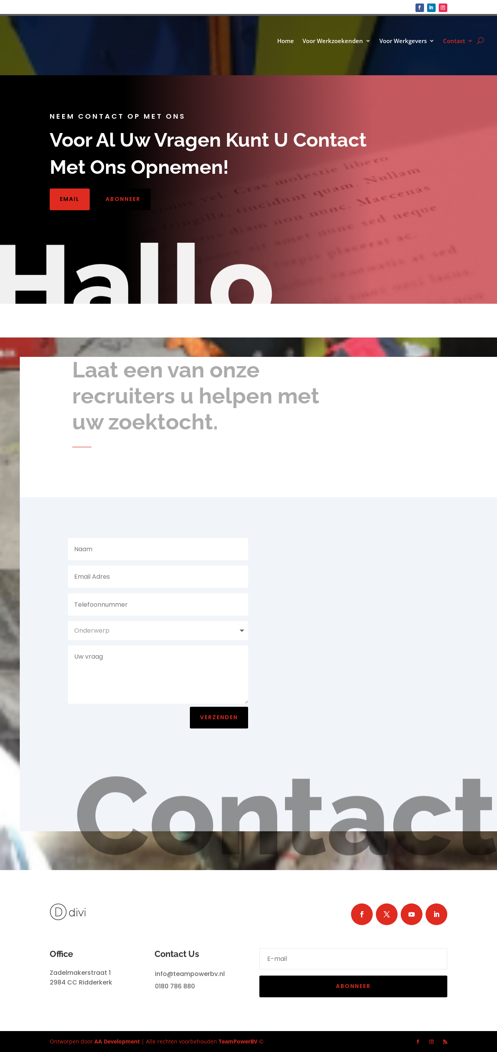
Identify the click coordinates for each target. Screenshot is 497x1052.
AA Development (117, 1041)
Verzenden (219, 717)
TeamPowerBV (238, 1041)
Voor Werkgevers (403, 41)
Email (70, 199)
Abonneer (123, 199)
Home (285, 41)
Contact (454, 41)
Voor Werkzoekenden (332, 41)
